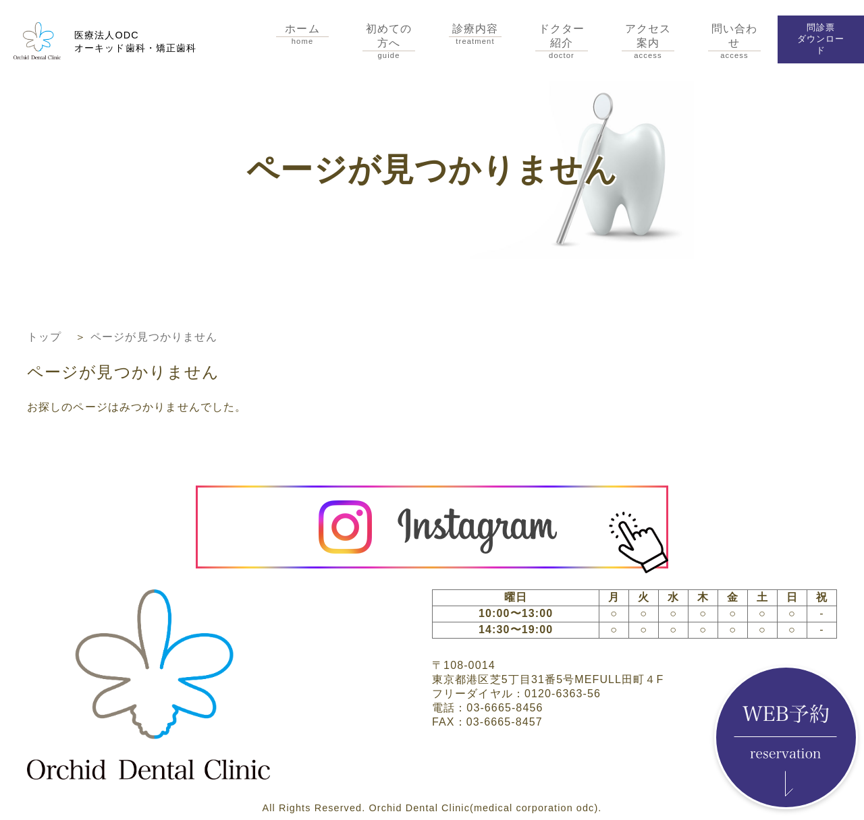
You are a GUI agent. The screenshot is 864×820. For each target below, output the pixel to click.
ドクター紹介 (561, 41)
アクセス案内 (648, 41)
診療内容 (475, 34)
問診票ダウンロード (821, 38)
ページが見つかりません (153, 337)
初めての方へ (388, 41)
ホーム (302, 34)
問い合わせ (734, 41)
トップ (44, 337)
